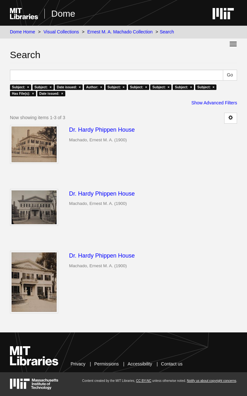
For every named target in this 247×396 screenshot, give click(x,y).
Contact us (172, 363)
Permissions (106, 363)
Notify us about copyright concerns (211, 381)
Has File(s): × (23, 93)
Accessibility (140, 363)
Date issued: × (69, 87)
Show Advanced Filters (214, 102)
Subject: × (20, 87)
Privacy (78, 363)
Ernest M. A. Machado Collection (120, 31)
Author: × (94, 87)
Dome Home (22, 31)
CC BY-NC (143, 381)
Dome (63, 14)
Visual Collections (61, 31)
